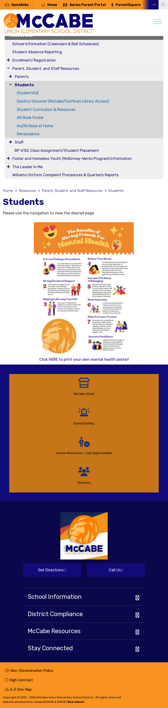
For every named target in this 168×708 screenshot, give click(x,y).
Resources (27, 191)
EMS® (61, 701)
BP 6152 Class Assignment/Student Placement (57, 150)
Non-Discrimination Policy (29, 671)
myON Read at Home (35, 126)
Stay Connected (50, 648)
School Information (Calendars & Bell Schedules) (55, 44)
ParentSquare (128, 5)
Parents (22, 76)
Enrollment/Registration (34, 60)
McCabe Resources (54, 631)
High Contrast (21, 680)
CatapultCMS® (44, 701)
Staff (19, 142)
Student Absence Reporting (37, 52)
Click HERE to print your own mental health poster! (84, 292)
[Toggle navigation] (158, 22)
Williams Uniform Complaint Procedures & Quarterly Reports (65, 175)
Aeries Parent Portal (88, 5)
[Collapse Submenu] (9, 84)
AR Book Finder (30, 117)
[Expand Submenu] (8, 60)
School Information (55, 596)
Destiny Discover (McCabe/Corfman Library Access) (63, 101)
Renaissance (28, 134)
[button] (23, 5)
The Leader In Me (27, 167)
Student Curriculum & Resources (46, 109)
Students (24, 85)
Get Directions (44, 572)
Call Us (105, 572)
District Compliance (55, 614)
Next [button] (150, 4)
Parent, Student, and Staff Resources (45, 68)
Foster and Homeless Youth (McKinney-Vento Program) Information (72, 158)
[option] (19, 4)
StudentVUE (28, 93)
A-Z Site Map (18, 690)
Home (52, 5)
